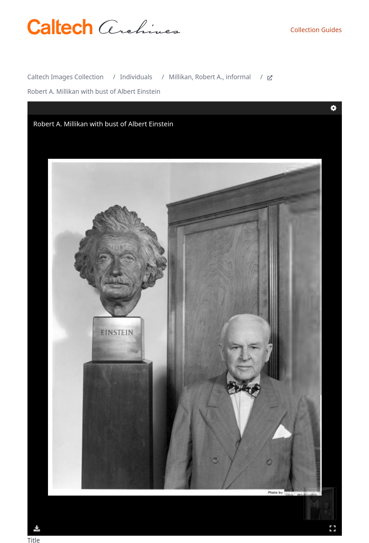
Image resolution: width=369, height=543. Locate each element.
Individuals (136, 77)
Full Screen (333, 528)
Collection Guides (316, 30)
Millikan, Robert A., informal (210, 77)
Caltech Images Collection (65, 77)
